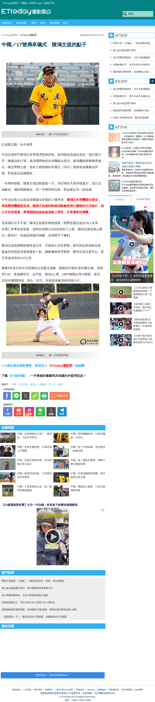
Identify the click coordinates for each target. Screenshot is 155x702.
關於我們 (38, 689)
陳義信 (42, 384)
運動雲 (29, 12)
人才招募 (27, 689)
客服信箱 (80, 689)
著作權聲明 (127, 689)
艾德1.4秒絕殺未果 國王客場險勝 (131, 117)
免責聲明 (139, 689)
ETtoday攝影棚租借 (118, 175)
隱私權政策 (114, 689)
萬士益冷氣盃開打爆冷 (124, 50)
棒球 (33, 23)
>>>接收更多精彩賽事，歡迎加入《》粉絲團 (43, 365)
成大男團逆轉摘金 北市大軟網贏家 (131, 57)
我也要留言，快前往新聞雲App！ (52, 675)
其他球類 (54, 23)
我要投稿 (16, 689)
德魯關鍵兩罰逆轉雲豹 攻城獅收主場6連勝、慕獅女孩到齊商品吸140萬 (39, 609)
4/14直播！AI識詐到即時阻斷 (123, 145)
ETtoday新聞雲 (10, 3)
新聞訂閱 (49, 3)
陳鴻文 (33, 384)
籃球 (42, 23)
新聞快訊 (7, 23)
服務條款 (102, 689)
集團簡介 (49, 689)
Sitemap (91, 689)
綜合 (65, 23)
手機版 (23, 3)
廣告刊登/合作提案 (64, 689)
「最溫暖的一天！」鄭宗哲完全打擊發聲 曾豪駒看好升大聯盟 (34, 616)
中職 (13, 384)
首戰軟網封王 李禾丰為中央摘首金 (131, 64)
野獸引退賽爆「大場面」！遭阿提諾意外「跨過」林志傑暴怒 (33, 581)
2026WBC (21, 23)
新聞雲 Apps (35, 3)
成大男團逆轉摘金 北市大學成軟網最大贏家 (25, 595)
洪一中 (52, 384)
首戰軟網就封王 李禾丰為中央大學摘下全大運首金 (28, 602)
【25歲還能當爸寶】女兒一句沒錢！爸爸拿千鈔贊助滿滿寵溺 (39, 504)
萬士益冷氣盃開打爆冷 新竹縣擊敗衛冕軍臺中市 (27, 588)
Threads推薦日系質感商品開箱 (124, 133)
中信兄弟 (23, 384)
